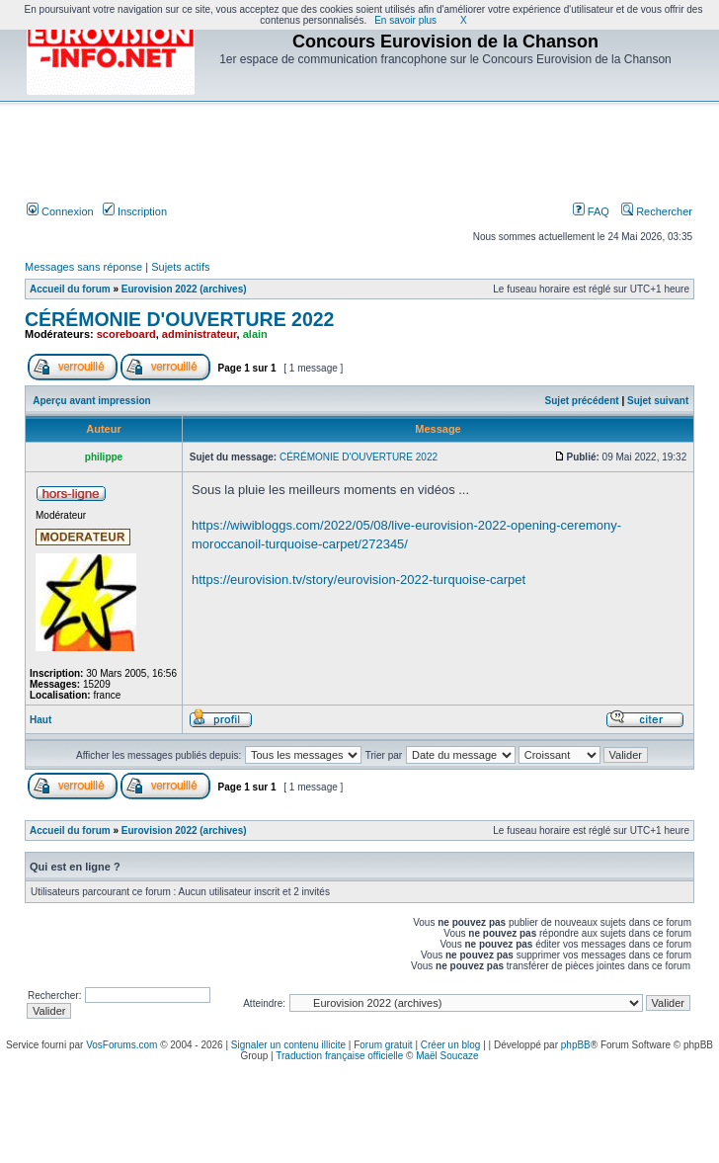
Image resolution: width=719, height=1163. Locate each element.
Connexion (60, 211)
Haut (40, 719)
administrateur (199, 334)
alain (255, 334)
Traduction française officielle (339, 1055)
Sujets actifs (180, 267)
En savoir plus (405, 20)
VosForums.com (121, 1044)
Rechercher (656, 211)
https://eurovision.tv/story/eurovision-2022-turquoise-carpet (358, 579)
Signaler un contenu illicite (288, 1044)
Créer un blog (451, 1044)
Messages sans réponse (83, 267)
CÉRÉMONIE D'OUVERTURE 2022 (179, 319)
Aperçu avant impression (91, 400)
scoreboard (126, 334)
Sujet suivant (657, 400)
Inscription (135, 211)
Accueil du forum (70, 289)
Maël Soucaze (447, 1055)
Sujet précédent (582, 400)
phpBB (576, 1044)
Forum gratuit (383, 1044)
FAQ (591, 211)
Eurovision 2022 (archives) (184, 289)
